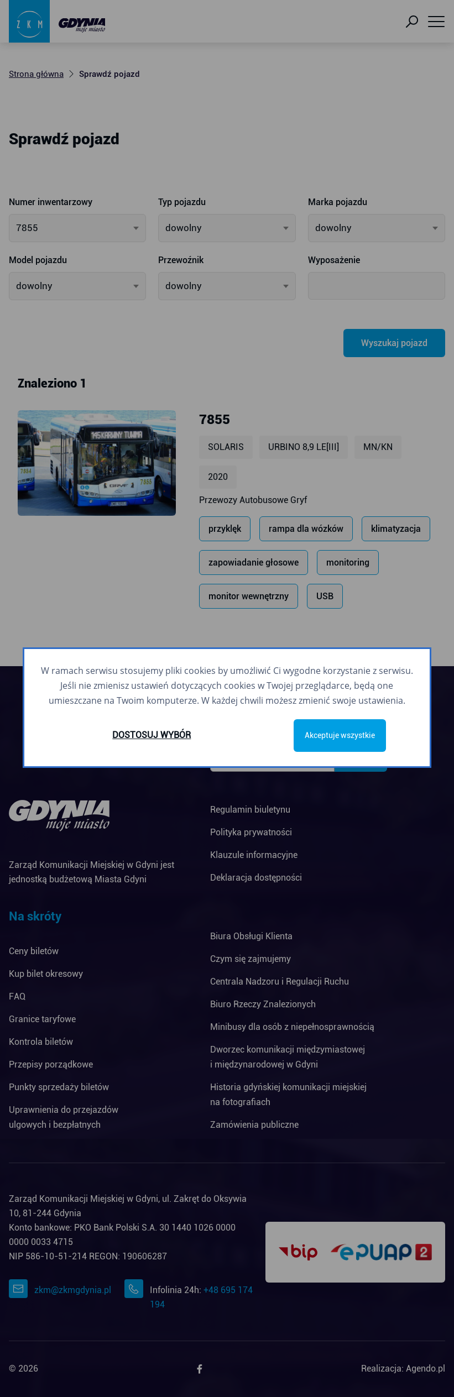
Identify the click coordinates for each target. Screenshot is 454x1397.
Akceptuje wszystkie (340, 735)
